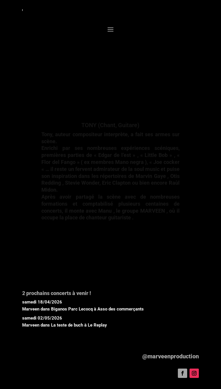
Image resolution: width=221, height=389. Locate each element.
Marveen (30, 309)
